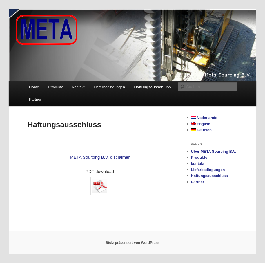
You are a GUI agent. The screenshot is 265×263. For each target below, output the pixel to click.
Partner (35, 99)
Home (34, 87)
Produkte (55, 87)
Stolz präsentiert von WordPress (132, 243)
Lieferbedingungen (109, 87)
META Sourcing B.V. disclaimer (100, 157)
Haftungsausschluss (152, 87)
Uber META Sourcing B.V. (213, 151)
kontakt (78, 87)
